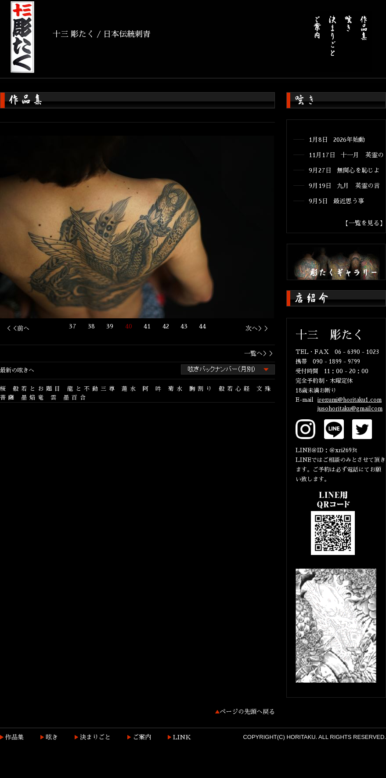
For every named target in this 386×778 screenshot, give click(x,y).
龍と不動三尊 (92, 389)
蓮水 (130, 389)
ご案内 (142, 737)
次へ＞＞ (257, 328)
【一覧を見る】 (364, 223)
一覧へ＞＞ (259, 353)
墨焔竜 (33, 397)
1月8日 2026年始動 (337, 140)
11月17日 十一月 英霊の (346, 155)
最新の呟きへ (17, 370)
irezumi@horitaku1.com (349, 400)
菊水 (176, 389)
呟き (52, 737)
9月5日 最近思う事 (336, 201)
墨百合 (75, 397)
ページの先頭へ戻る (247, 712)
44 (202, 326)
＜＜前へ (17, 328)
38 (91, 326)
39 (109, 326)
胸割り (201, 389)
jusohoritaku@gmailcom (349, 408)
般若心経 (235, 389)
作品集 (14, 737)
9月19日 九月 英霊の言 (344, 186)
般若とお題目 (38, 389)
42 (165, 326)
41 (147, 326)
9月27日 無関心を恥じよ (344, 170)
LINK (182, 737)
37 (72, 326)
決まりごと (95, 737)
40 (128, 326)
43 (184, 326)
